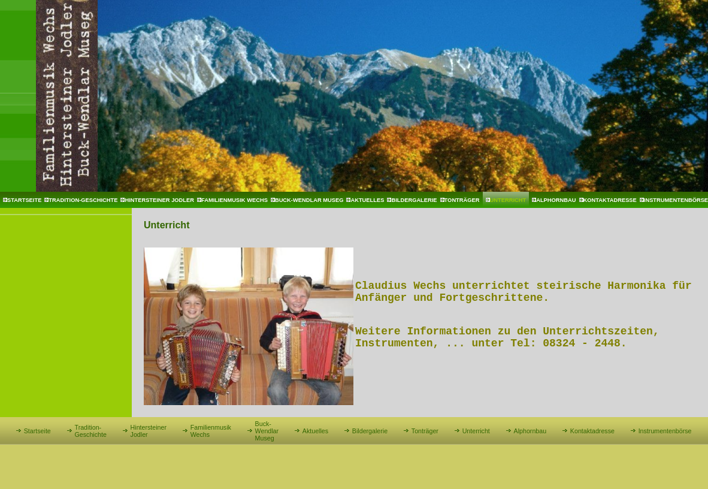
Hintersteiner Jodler (159, 200)
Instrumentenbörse (665, 430)
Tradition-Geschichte (83, 200)
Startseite (24, 200)
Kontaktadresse (610, 200)
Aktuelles (367, 200)
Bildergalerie (414, 200)
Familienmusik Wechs (234, 200)
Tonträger (462, 200)
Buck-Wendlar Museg (309, 200)
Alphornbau (556, 200)
